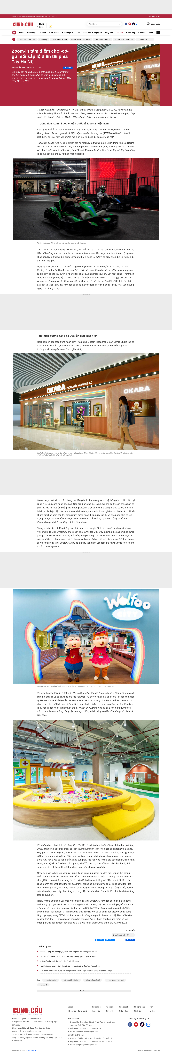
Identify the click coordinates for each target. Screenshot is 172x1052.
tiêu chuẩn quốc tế (92, 980)
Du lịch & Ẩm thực (18, 67)
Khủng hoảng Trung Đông (80, 39)
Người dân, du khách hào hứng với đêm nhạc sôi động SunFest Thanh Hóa (69, 966)
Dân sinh (119, 33)
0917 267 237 (52, 16)
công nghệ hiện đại (71, 980)
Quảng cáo (15, 16)
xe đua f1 (43, 985)
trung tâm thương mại (91, 133)
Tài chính (42, 33)
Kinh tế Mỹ (43, 39)
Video (150, 33)
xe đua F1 (106, 281)
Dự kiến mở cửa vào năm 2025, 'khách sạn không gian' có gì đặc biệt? (68, 956)
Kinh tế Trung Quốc (145, 39)
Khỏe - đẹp (130, 33)
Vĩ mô (21, 33)
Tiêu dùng (31, 33)
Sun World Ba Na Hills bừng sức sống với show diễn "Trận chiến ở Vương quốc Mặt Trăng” (76, 971)
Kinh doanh (54, 33)
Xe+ (78, 33)
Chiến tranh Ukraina (59, 39)
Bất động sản (67, 33)
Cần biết (142, 33)
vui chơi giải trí (67, 143)
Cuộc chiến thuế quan (27, 39)
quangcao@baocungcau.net (33, 16)
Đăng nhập (153, 23)
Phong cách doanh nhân (124, 39)
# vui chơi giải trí (50, 980)
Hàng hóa (109, 33)
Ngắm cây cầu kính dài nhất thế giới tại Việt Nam (59, 961)
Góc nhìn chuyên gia (102, 39)
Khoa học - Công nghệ (92, 33)
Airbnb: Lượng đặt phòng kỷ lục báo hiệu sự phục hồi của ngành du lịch (68, 952)
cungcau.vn (32, 1050)
